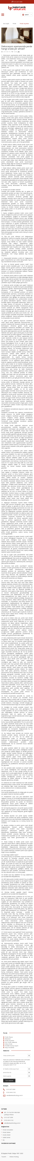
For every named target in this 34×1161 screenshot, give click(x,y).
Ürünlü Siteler (7, 1135)
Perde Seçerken (8, 1040)
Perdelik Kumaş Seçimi (10, 1046)
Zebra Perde (7, 1044)
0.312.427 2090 (9, 1089)
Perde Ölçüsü (8, 1037)
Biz (4, 1140)
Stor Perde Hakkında (10, 1042)
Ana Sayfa (6, 23)
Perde (14, 23)
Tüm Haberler (9, 1080)
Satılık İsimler (6, 1137)
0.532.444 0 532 (9, 1092)
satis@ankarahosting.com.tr (13, 1095)
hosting (16, 52)
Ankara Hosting (14, 1157)
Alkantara (7, 1039)
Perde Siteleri (6, 1132)
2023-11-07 (13, 1065)
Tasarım (3, 1157)
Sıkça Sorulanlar (8, 1047)
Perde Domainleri (8, 1130)
